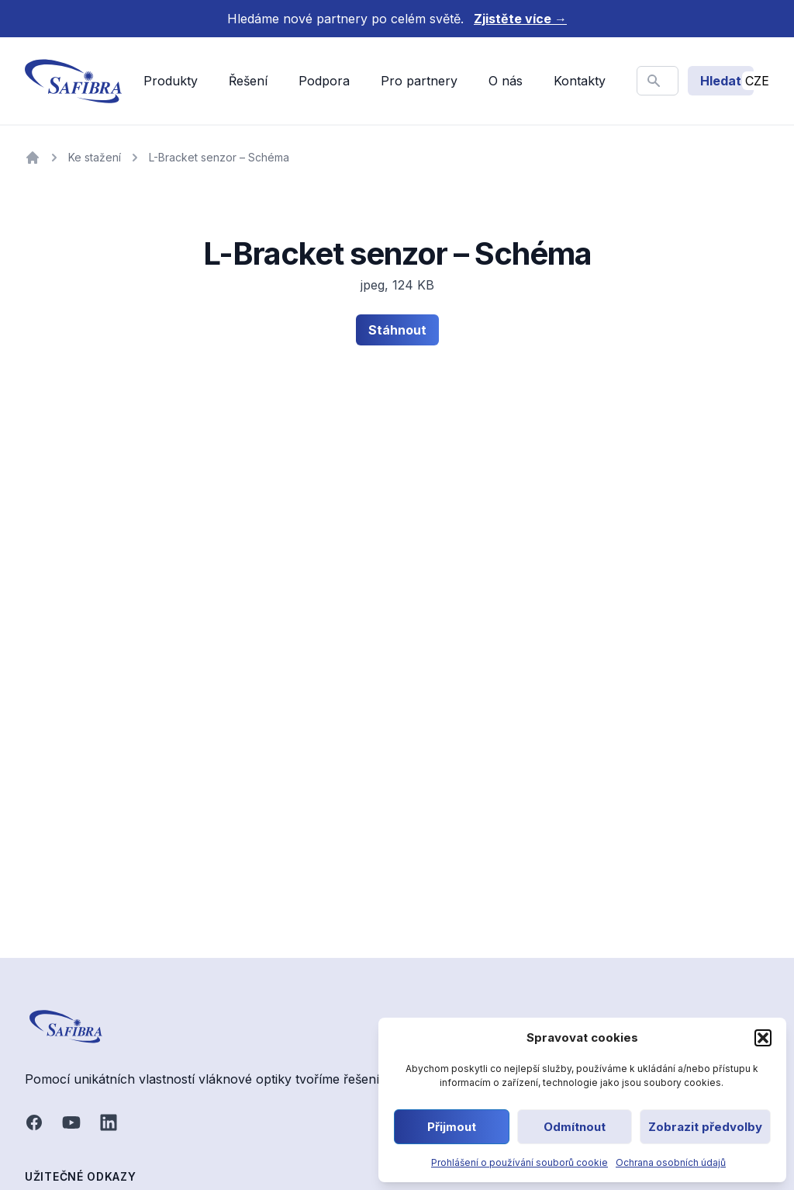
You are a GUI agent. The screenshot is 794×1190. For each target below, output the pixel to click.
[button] (763, 1038)
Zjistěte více (520, 18)
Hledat (720, 80)
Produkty (170, 80)
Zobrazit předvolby (705, 1126)
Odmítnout (575, 1126)
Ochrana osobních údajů (671, 1162)
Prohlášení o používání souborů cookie (519, 1162)
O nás (505, 80)
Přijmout (451, 1126)
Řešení (248, 80)
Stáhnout (397, 330)
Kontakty (580, 80)
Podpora (324, 80)
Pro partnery (419, 80)
